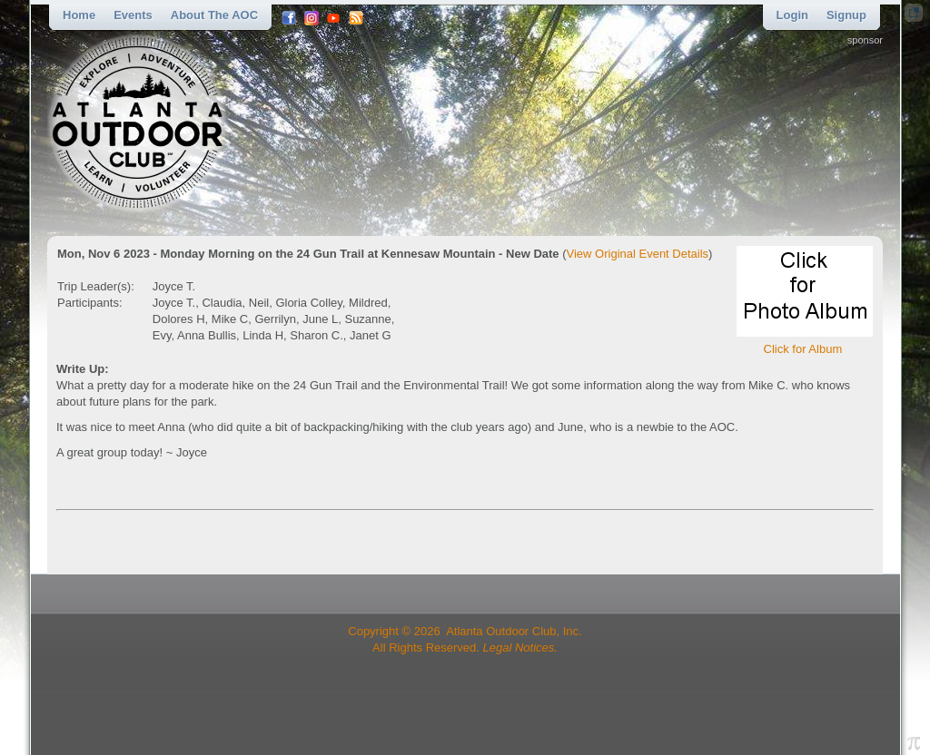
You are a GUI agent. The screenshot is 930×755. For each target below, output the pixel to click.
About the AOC (214, 15)
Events (133, 15)
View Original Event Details (638, 253)
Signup (846, 15)
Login (792, 15)
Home (79, 15)
